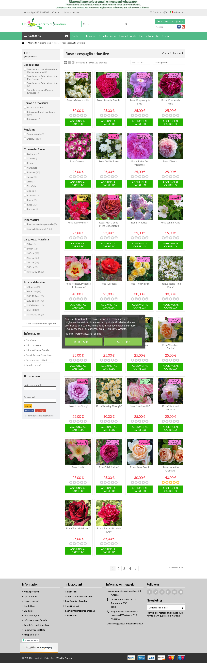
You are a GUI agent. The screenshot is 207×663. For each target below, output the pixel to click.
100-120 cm (35, 296)
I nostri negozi (33, 365)
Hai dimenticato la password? (39, 415)
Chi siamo (31, 340)
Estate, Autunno (37, 107)
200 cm (33, 262)
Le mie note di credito (76, 601)
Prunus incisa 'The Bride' (170, 285)
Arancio (33, 195)
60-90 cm (34, 291)
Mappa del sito (72, 12)
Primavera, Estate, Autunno (41, 113)
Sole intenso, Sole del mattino (42, 84)
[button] (76, 36)
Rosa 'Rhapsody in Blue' (139, 102)
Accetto (123, 342)
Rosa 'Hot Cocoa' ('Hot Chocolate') (109, 224)
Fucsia (32, 177)
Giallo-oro (33, 153)
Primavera (33, 119)
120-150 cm (35, 300)
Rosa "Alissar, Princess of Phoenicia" (78, 285)
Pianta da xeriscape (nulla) (42, 224)
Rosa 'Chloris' (170, 161)
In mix (31, 163)
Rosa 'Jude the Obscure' (170, 469)
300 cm (32, 267)
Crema (32, 158)
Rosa (32, 204)
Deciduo (34, 138)
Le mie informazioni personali (80, 610)
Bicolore (33, 172)
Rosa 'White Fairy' (109, 161)
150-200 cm (35, 305)
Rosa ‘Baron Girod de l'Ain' (109, 530)
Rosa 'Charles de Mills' (170, 102)
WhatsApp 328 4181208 (36, 12)
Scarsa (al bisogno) (39, 228)
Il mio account (73, 584)
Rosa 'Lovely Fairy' (78, 222)
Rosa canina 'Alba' (170, 222)
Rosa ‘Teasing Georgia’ (109, 406)
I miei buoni (71, 615)
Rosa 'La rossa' (109, 283)
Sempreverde (35, 134)
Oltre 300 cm (35, 271)
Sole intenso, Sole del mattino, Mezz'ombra (42, 77)
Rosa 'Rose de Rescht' (109, 100)
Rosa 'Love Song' (78, 406)
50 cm (31, 244)
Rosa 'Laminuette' (140, 406)
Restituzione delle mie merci (79, 596)
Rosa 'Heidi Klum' (109, 467)
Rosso (32, 200)
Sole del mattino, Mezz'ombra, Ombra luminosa (42, 70)
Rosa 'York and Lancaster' (170, 407)
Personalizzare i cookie (88, 333)
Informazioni (32, 333)
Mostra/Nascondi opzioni (42, 323)
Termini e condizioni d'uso (39, 355)
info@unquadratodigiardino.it (128, 623)
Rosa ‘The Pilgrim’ (140, 283)
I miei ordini (71, 591)
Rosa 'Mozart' (78, 161)
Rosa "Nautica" (139, 222)
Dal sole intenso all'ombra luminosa (40, 91)
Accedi (159, 26)
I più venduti (30, 596)
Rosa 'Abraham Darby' (170, 346)
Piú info (69, 333)
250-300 (33, 310)
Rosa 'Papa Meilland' (78, 528)
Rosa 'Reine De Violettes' (139, 163)
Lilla (31, 181)
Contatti (56, 12)
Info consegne (33, 345)
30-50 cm (33, 286)
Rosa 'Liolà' (78, 467)
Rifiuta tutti (84, 342)
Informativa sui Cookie (37, 350)
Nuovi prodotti (31, 591)
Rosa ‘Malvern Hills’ (78, 100)
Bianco (32, 190)
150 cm (33, 257)
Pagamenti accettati (36, 360)
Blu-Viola (33, 186)
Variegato (33, 167)
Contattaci (29, 605)
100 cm (33, 253)
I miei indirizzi (72, 605)
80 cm (32, 248)
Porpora (32, 209)
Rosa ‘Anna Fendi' (139, 467)
